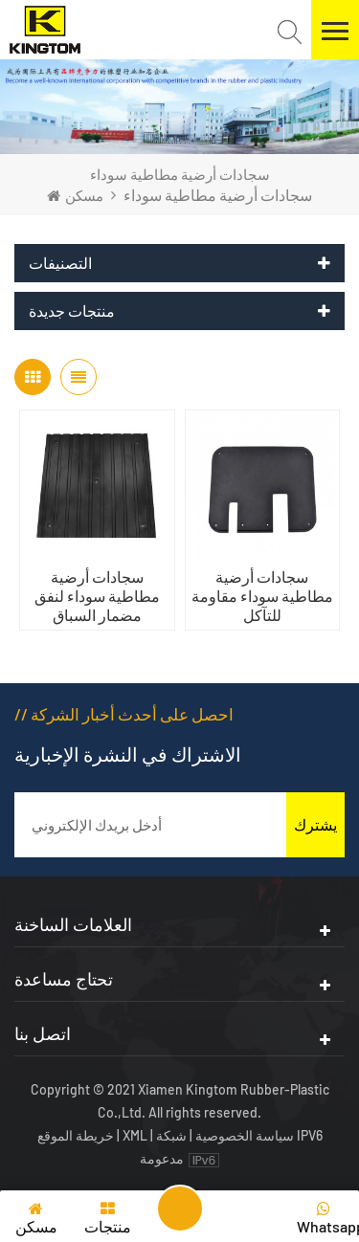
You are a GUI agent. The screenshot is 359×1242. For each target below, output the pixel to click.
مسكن (75, 195)
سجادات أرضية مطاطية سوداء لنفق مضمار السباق (97, 595)
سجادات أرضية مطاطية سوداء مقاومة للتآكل (262, 595)
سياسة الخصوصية (244, 1135)
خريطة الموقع (77, 1135)
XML (135, 1135)
